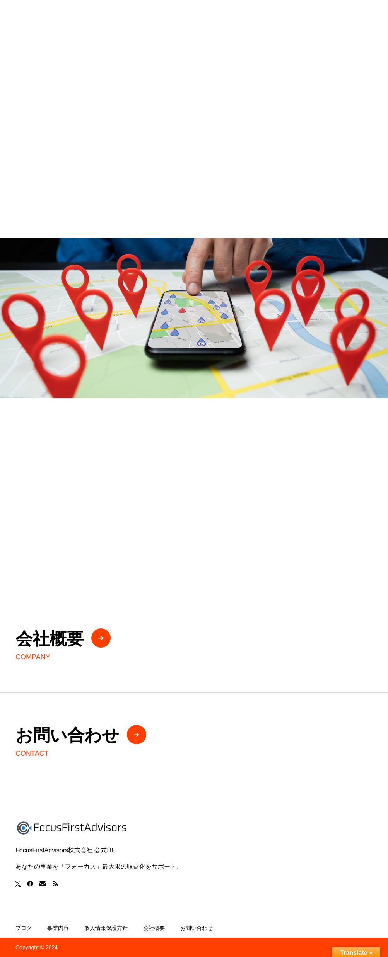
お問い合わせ (196, 928)
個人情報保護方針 (106, 928)
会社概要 (154, 928)
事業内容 (58, 928)
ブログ (23, 928)
